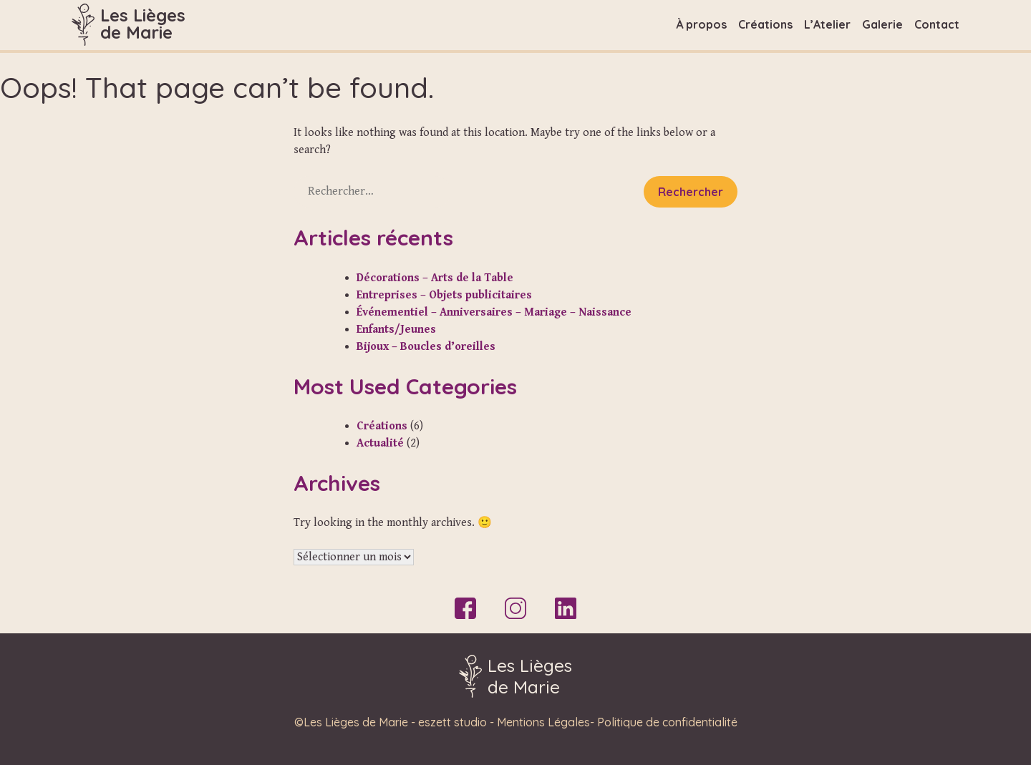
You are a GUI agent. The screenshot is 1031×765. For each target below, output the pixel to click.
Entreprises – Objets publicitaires (444, 295)
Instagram (515, 608)
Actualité (380, 443)
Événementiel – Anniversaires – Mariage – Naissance (494, 312)
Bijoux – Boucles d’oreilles (426, 347)
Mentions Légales (543, 722)
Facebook (465, 608)
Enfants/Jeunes (396, 329)
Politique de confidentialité (667, 722)
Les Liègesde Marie (142, 23)
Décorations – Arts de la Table (435, 278)
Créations (765, 24)
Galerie (882, 24)
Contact (936, 24)
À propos (701, 24)
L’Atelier (827, 24)
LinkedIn (565, 608)
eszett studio (452, 722)
